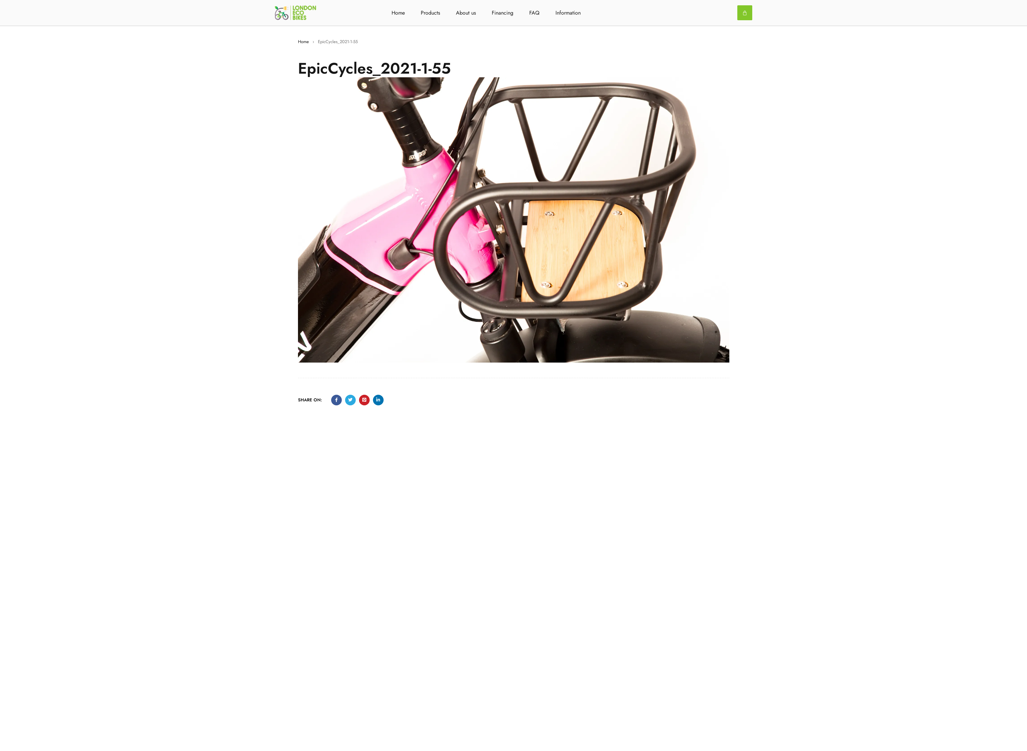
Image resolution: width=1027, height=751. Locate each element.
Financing (502, 13)
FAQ (534, 13)
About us (466, 13)
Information (568, 13)
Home (398, 13)
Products (430, 13)
